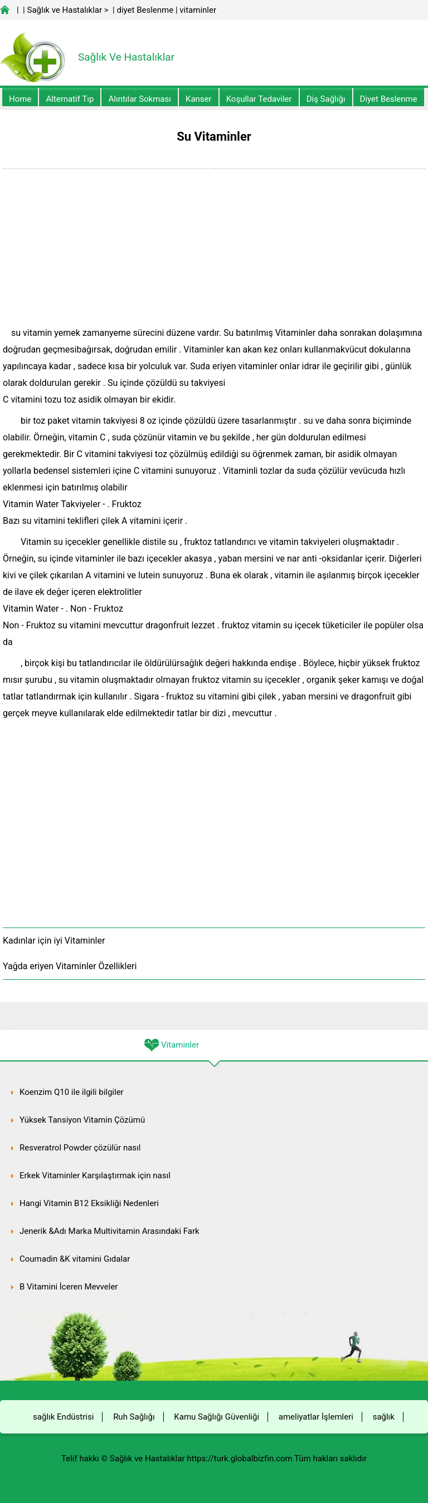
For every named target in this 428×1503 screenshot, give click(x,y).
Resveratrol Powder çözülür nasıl (80, 1148)
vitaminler (197, 10)
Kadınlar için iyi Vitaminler (54, 940)
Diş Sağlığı (326, 99)
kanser (199, 99)
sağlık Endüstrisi (63, 1417)
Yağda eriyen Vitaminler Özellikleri (70, 966)
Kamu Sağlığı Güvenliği (216, 1417)
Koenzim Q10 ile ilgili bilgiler (72, 1092)
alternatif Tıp (70, 99)
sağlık (384, 1417)
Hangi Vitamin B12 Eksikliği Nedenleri (89, 1203)
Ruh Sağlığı (133, 1417)
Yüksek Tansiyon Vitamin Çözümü (82, 1120)
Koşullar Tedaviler (259, 99)
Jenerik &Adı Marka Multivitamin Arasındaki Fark (110, 1231)
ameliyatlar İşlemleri (316, 1417)
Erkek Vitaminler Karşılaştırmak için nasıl (95, 1175)
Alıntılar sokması (139, 99)
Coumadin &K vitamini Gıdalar (75, 1259)
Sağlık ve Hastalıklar (65, 10)
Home (20, 99)
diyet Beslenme (144, 10)
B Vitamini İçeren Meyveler (69, 1287)
